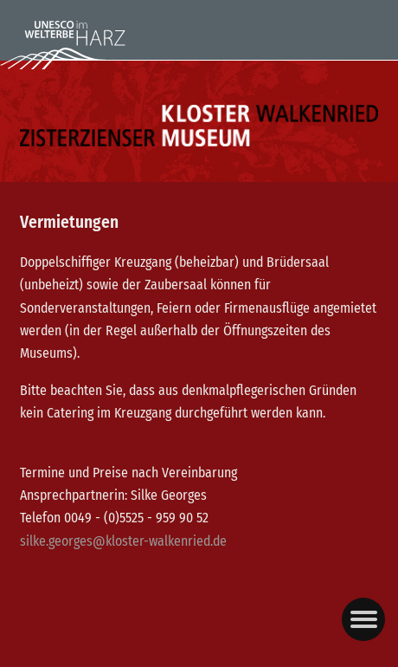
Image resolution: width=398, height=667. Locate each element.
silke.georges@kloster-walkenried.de (123, 541)
